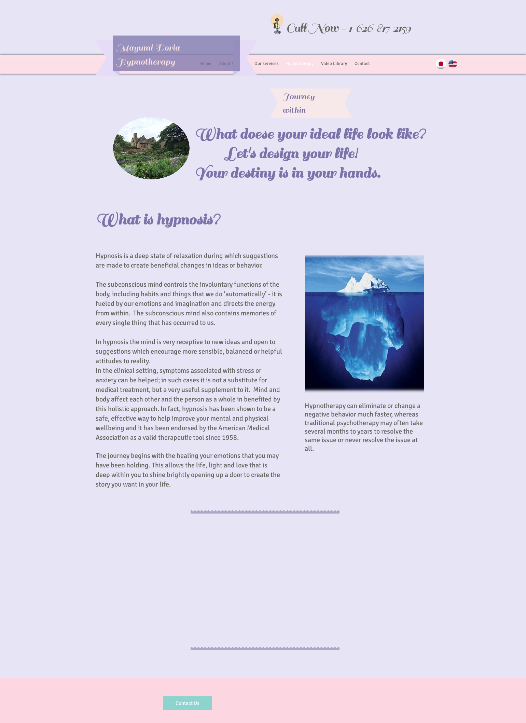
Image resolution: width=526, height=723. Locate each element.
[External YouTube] (265, 581)
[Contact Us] (187, 703)
